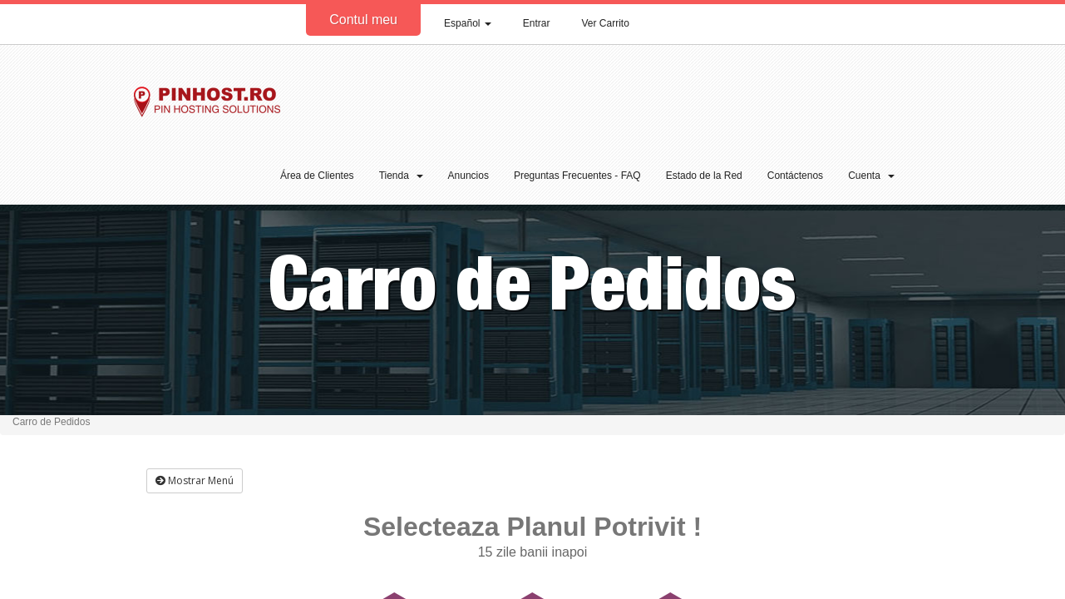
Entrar (536, 23)
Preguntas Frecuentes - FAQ (577, 175)
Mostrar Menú (194, 480)
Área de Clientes (317, 175)
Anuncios (468, 175)
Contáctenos (795, 175)
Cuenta (871, 175)
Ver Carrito (605, 23)
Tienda (401, 175)
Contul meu (363, 19)
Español (467, 23)
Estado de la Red (704, 175)
